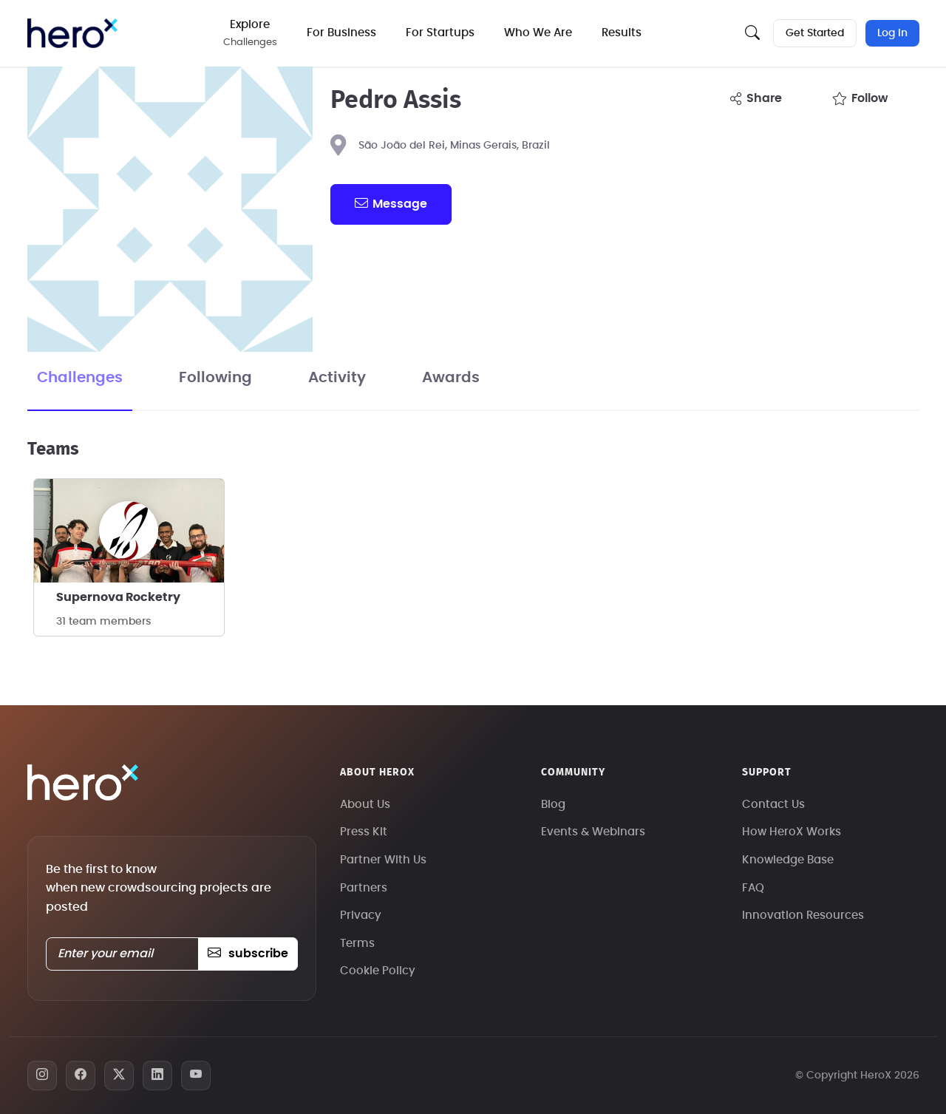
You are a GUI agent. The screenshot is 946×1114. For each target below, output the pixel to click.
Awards (451, 377)
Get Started (815, 33)
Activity (337, 377)
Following (215, 377)
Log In (892, 33)
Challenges (80, 377)
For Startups (440, 32)
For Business (341, 32)
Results (622, 32)
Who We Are (538, 32)
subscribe (248, 953)
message (391, 203)
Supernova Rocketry (118, 597)
